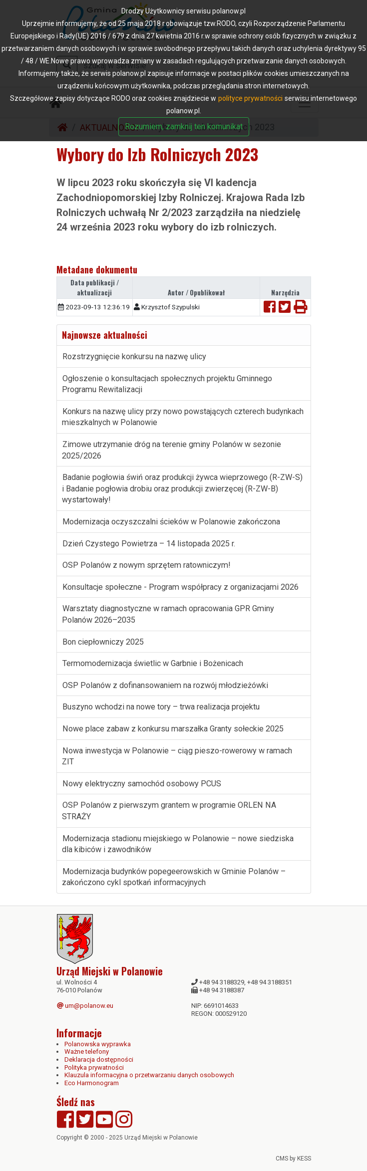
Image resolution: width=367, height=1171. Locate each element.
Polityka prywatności (94, 1067)
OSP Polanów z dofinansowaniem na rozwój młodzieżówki (165, 685)
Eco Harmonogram (91, 1083)
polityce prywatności (250, 98)
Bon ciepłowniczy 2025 (103, 642)
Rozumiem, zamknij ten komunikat (184, 126)
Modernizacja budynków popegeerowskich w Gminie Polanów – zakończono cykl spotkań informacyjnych (174, 877)
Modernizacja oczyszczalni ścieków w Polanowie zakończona (171, 521)
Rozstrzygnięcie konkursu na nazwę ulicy (134, 356)
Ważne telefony (86, 1051)
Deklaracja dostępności (98, 1059)
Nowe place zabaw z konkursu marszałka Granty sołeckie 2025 (173, 728)
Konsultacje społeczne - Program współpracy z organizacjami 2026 (180, 587)
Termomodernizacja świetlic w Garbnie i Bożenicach (153, 663)
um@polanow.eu (85, 1005)
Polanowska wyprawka (97, 1044)
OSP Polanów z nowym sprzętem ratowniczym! (146, 565)
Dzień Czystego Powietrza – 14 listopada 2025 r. (148, 543)
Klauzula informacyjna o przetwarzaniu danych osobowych (149, 1075)
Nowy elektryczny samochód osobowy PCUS (141, 783)
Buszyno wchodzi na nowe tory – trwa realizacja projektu (161, 706)
